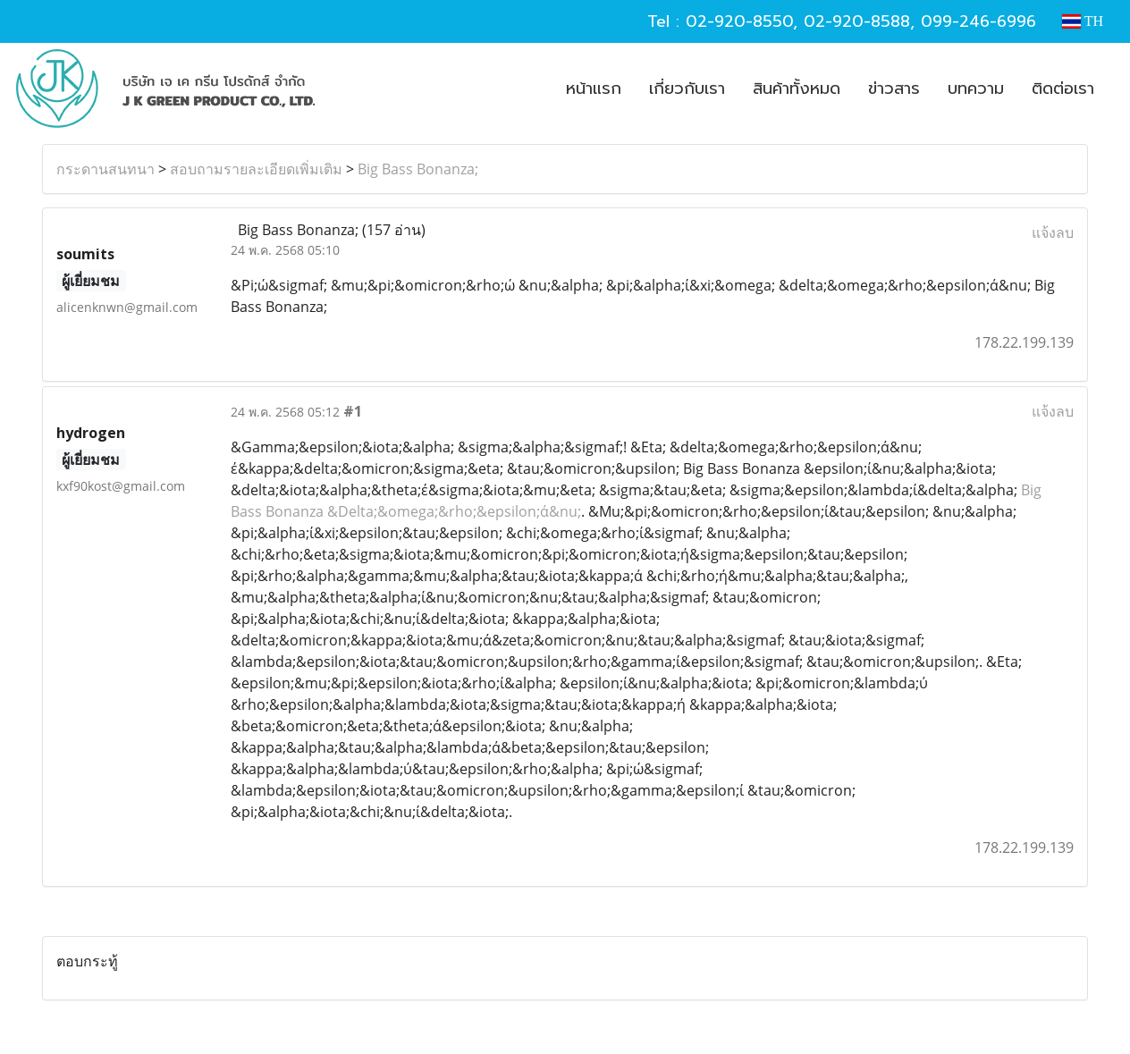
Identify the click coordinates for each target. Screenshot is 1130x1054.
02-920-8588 (857, 21)
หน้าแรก (593, 88)
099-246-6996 (978, 21)
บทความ (976, 88)
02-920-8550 (739, 21)
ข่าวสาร (894, 88)
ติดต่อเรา (1063, 88)
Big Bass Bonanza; (418, 169)
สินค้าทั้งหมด (796, 88)
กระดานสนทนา (105, 169)
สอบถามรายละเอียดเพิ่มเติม (256, 169)
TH (1082, 21)
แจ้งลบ (1053, 232)
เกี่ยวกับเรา (687, 88)
